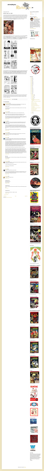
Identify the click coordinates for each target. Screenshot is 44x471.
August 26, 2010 (7, 166)
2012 (31, 91)
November (32, 95)
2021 (31, 82)
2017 (31, 86)
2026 (31, 77)
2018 (31, 85)
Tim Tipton (6, 176)
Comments (32, 14)
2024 (31, 79)
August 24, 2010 (7, 109)
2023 (31, 80)
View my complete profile (33, 28)
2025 (31, 78)
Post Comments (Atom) (9, 197)
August (32, 98)
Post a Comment (6, 194)
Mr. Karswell (6, 132)
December (32, 94)
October (32, 96)
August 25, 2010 (7, 130)
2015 (31, 88)
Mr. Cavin (6, 137)
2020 (31, 83)
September (32, 97)
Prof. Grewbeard (7, 103)
